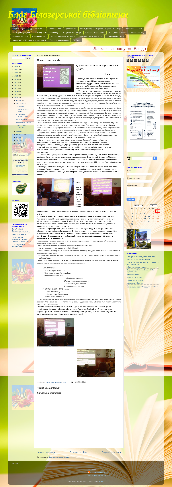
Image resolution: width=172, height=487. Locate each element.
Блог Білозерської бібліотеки (68, 15)
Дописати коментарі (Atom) (59, 457)
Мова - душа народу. (23, 122)
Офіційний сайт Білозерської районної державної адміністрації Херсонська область (21, 232)
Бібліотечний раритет (133, 29)
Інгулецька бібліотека (134, 277)
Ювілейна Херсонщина (94, 33)
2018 (16, 76)
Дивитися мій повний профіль (99, 475)
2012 (16, 94)
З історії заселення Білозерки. (63, 36)
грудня (19, 100)
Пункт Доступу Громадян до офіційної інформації (100, 29)
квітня (18, 147)
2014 (16, 88)
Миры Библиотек (133, 275)
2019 (16, 73)
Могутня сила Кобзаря (72, 33)
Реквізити (76, 40)
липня (18, 140)
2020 (16, 70)
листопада (20, 103)
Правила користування (59, 40)
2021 (16, 67)
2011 (16, 98)
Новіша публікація (46, 452)
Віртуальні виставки (20, 36)
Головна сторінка (19, 29)
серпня (19, 137)
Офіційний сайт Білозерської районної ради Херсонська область (21, 239)
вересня (19, 134)
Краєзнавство (70, 29)
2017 (16, 79)
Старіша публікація (111, 452)
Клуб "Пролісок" (22, 119)
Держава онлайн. (37, 29)
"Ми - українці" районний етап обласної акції (126, 33)
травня (19, 144)
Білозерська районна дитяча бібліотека (141, 257)
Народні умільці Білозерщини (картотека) (29, 40)
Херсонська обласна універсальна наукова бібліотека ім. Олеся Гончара (142, 287)
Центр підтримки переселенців (46, 33)
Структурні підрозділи (21, 33)
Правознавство (55, 29)
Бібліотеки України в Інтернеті (137, 267)
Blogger (101, 481)
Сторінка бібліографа (115, 36)
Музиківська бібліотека (135, 280)
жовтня (19, 131)
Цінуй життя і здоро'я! (20, 126)
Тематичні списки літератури (90, 36)
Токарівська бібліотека (135, 283)
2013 (16, 91)
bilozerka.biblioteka (97, 472)
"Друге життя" (21, 106)
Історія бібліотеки (39, 36)
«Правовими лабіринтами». (22, 115)
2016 (16, 82)
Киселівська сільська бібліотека (138, 259)
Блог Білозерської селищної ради (18, 245)
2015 (16, 85)
